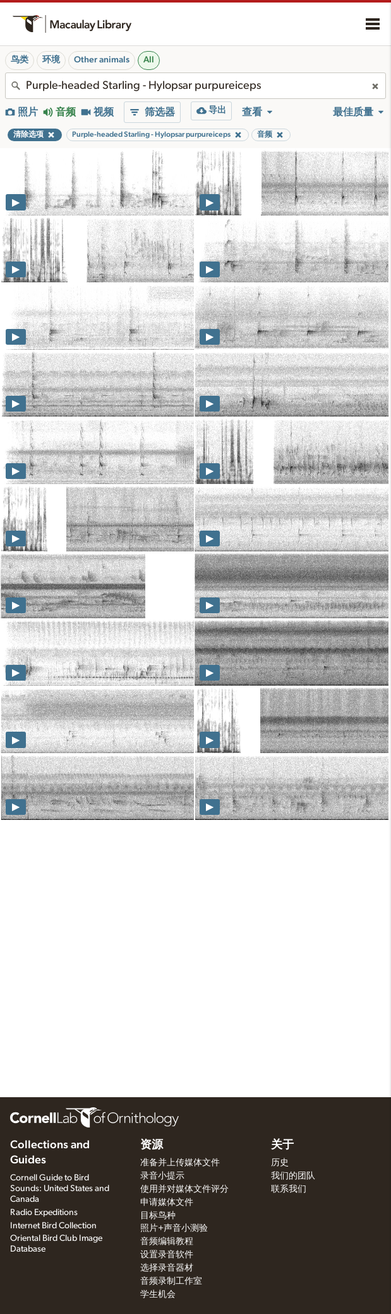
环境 (51, 59)
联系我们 (288, 1189)
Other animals (101, 59)
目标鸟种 (158, 1215)
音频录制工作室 (171, 1281)
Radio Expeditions (44, 1212)
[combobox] (195, 85)
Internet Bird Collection (53, 1225)
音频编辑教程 (166, 1241)
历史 (280, 1162)
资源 (151, 1145)
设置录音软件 (166, 1254)
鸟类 (19, 59)
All (148, 59)
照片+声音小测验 (174, 1228)
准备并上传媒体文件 (180, 1162)
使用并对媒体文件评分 (184, 1189)
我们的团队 (293, 1176)
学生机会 (158, 1294)
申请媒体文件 (166, 1202)
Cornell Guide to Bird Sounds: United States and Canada (59, 1188)
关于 (282, 1145)
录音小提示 (162, 1176)
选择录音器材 (166, 1268)
